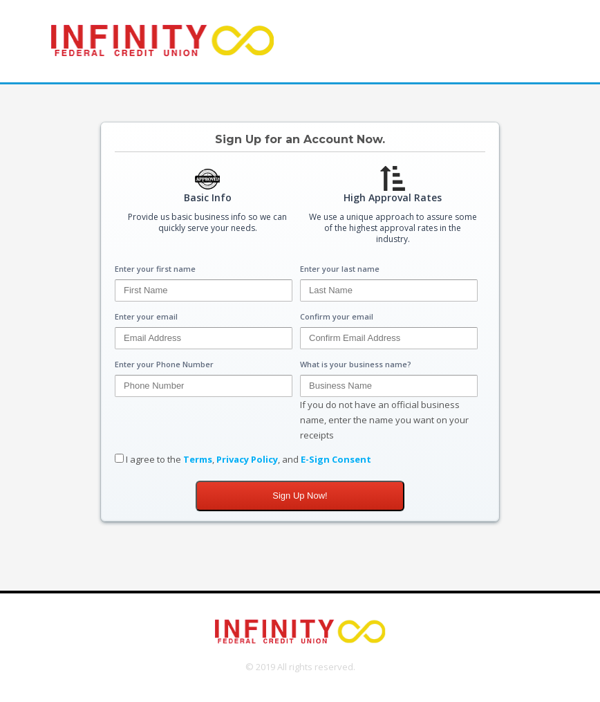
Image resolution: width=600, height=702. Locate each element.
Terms (197, 459)
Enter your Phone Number (164, 364)
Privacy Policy (247, 459)
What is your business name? (355, 364)
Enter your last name (339, 269)
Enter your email (146, 316)
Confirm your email (336, 316)
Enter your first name (155, 269)
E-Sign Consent (336, 459)
